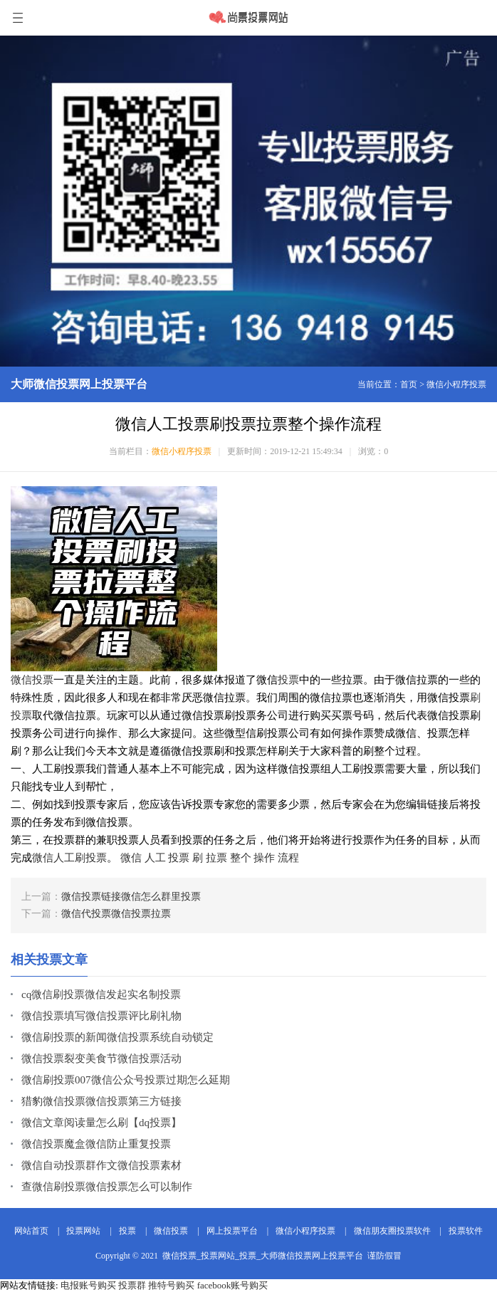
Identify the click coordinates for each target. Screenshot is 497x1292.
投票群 (132, 1285)
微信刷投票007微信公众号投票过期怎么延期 (125, 1080)
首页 (408, 384)
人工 (155, 857)
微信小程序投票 (456, 384)
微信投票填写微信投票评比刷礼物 (101, 1015)
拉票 (216, 857)
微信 (131, 857)
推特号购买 (171, 1285)
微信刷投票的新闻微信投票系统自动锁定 (117, 1037)
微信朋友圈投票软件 (392, 1231)
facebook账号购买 (232, 1285)
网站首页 (31, 1231)
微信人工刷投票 (69, 857)
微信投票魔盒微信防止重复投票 (96, 1144)
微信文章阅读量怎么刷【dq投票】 (101, 1122)
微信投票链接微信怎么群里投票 (131, 896)
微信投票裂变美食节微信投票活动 (101, 1058)
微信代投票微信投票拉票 (116, 913)
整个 (240, 857)
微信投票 (32, 680)
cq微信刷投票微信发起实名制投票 (101, 994)
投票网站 (83, 1231)
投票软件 (466, 1231)
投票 (288, 680)
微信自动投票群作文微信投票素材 (101, 1165)
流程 (288, 857)
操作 (264, 857)
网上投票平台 (232, 1231)
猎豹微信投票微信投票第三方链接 (101, 1101)
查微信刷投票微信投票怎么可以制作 (106, 1186)
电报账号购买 (88, 1285)
